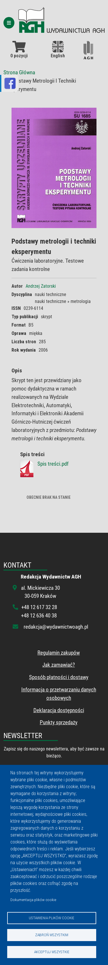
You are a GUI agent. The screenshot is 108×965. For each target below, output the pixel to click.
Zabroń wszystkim (51, 934)
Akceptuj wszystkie (51, 951)
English (58, 49)
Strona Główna (19, 72)
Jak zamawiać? (58, 664)
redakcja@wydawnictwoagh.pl (56, 626)
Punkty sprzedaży (58, 722)
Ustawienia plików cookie (51, 917)
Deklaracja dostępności (58, 710)
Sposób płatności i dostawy (58, 677)
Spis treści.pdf (53, 463)
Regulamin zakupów (58, 652)
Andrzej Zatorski (41, 286)
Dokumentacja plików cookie (33, 899)
